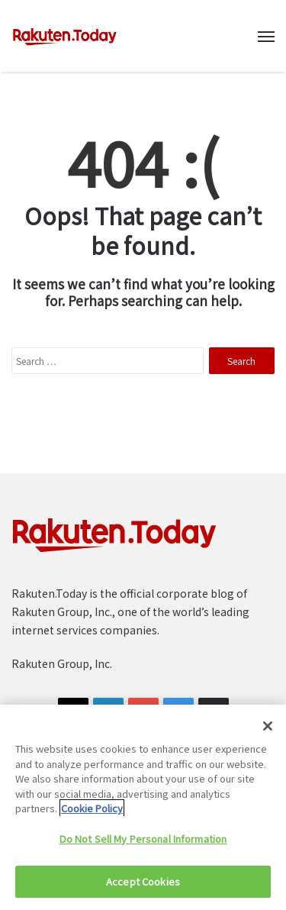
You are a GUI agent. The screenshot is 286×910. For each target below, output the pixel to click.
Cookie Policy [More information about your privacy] (92, 808)
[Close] (267, 726)
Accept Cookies (143, 881)
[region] (143, 807)
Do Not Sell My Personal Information (143, 838)
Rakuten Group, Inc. (61, 663)
